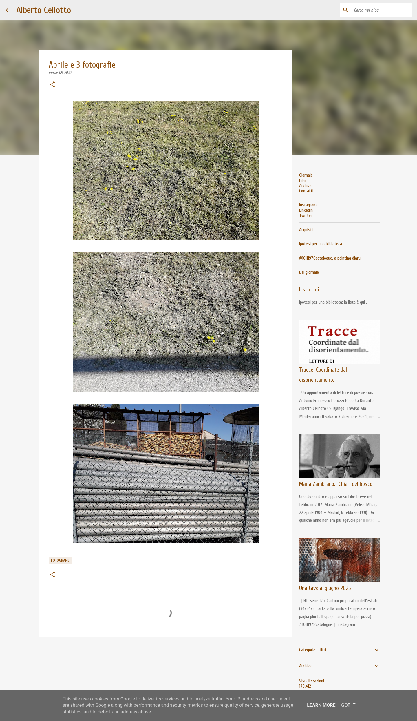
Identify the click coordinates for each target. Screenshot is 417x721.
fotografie (60, 560)
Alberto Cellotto (43, 10)
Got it (348, 705)
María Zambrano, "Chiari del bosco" (336, 484)
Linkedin (306, 210)
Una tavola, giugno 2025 (325, 588)
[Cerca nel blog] (382, 10)
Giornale (306, 175)
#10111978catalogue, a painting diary (330, 258)
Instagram (308, 205)
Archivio (305, 185)
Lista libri (309, 289)
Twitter (305, 215)
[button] (52, 85)
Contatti (306, 190)
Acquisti (306, 229)
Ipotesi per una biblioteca (320, 244)
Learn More (321, 705)
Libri (302, 180)
